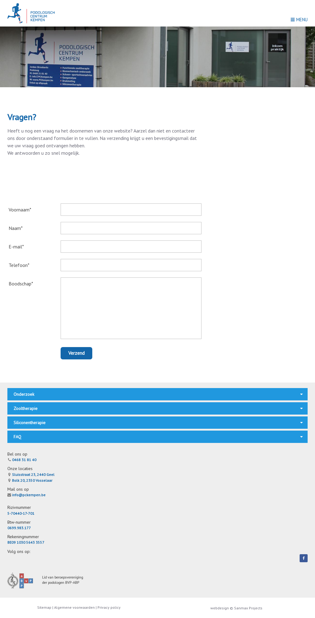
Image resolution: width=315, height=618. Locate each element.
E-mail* (16, 247)
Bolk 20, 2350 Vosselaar (29, 480)
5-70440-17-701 (20, 513)
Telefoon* (19, 265)
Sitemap (44, 607)
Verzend (76, 353)
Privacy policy (109, 607)
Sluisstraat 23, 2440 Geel (30, 474)
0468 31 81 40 (21, 459)
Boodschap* (21, 283)
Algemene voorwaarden (74, 607)
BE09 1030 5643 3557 (25, 542)
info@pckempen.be (26, 495)
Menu (299, 20)
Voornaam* (20, 210)
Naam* (16, 228)
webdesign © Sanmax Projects (236, 608)
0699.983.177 (19, 528)
